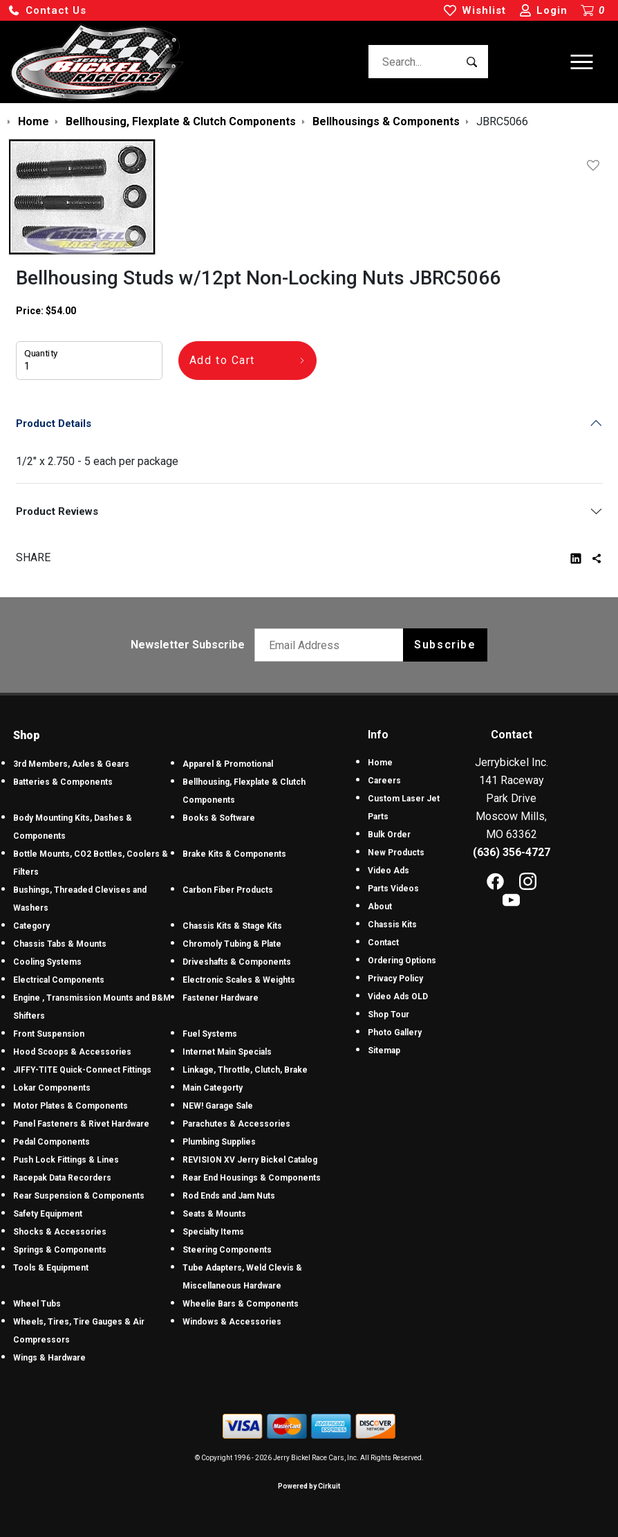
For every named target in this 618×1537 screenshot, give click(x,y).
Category (31, 926)
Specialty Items (213, 1232)
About (380, 906)
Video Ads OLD (398, 996)
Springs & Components (59, 1250)
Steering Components (227, 1250)
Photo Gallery (395, 1032)
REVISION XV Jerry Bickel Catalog (249, 1160)
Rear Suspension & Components (78, 1196)
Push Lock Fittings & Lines (66, 1160)
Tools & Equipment (50, 1268)
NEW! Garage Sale (217, 1106)
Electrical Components (58, 980)
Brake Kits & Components (234, 854)
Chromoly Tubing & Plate (231, 944)
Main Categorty (212, 1088)
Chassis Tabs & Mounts (59, 944)
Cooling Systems (47, 962)
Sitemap (384, 1050)
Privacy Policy (395, 978)
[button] (47, 11)
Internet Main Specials (227, 1052)
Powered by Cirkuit (309, 1486)
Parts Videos (393, 888)
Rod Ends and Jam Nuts (228, 1196)
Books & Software (218, 818)
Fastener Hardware (220, 998)
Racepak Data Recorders (62, 1178)
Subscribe (445, 644)
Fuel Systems (209, 1034)
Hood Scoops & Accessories (72, 1052)
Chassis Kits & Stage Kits (232, 926)
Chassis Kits (392, 924)
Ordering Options (402, 960)
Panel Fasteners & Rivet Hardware (81, 1124)
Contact (383, 942)
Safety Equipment (47, 1214)
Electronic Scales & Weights (238, 980)
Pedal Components (51, 1142)
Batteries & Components (63, 782)
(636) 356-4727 (511, 852)
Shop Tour (388, 1014)
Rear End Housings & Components (251, 1178)
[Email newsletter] (332, 645)
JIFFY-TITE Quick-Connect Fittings (82, 1070)
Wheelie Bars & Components (240, 1304)
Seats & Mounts (214, 1214)
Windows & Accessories (231, 1322)
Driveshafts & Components (236, 962)
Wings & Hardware (49, 1358)
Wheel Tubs (37, 1304)
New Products (396, 852)
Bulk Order (389, 834)
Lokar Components (52, 1088)
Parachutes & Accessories (236, 1124)
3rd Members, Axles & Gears (71, 764)
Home (380, 762)
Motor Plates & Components (70, 1106)
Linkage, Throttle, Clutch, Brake (245, 1070)
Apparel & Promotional (227, 764)
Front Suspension (48, 1034)
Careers (384, 780)
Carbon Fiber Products (227, 890)
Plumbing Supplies (219, 1142)
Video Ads (388, 870)
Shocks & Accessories (59, 1232)
